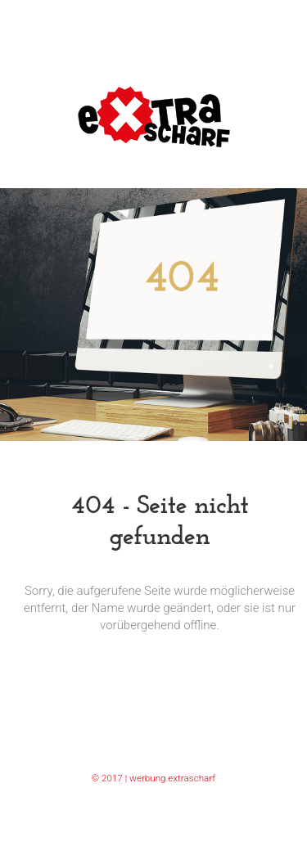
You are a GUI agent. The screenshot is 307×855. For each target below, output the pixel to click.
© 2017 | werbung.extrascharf (153, 778)
